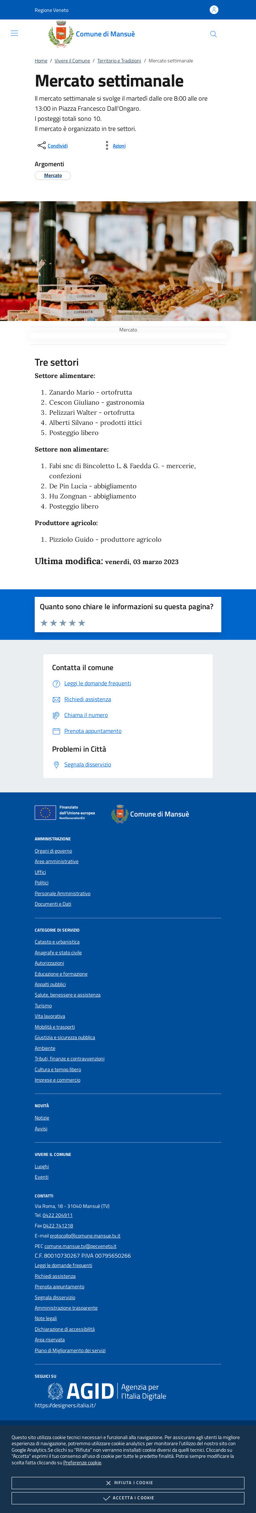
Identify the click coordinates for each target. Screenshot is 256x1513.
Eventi (41, 1177)
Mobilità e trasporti (55, 1027)
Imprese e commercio (57, 1080)
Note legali (46, 1318)
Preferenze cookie (82, 1462)
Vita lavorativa (50, 1016)
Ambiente (45, 1048)
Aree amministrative (56, 861)
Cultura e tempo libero (58, 1069)
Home (41, 61)
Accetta (127, 1498)
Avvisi (41, 1128)
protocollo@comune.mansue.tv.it (85, 1236)
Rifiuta (128, 1483)
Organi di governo (53, 851)
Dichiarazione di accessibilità (65, 1329)
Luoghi (42, 1166)
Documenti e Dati (53, 904)
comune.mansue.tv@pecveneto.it (80, 1246)
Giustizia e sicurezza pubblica (65, 1037)
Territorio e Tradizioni (119, 61)
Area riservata (50, 1339)
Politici (41, 883)
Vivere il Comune (72, 61)
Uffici (40, 872)
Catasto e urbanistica (57, 942)
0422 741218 (58, 1226)
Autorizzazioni (49, 963)
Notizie (42, 1118)
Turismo (43, 1006)
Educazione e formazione (61, 974)
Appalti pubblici (50, 984)
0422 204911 (58, 1215)
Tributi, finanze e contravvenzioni (69, 1059)
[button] (51, 10)
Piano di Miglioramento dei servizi (70, 1350)
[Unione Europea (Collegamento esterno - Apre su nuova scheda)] (67, 814)
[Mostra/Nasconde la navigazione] (14, 33)
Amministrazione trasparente (66, 1308)
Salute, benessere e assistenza (68, 995)
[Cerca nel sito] (213, 34)
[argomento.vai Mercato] (53, 175)
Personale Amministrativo (62, 893)
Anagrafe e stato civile (58, 952)
